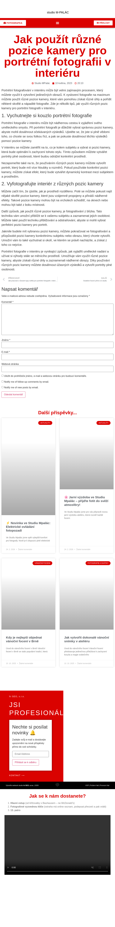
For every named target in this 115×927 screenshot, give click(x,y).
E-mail (5, 354)
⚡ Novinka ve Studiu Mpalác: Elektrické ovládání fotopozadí (28, 528)
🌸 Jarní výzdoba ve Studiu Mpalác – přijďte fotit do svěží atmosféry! (86, 503)
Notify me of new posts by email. (21, 389)
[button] (57, 25)
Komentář (7, 304)
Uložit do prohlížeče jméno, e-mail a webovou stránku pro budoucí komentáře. (45, 378)
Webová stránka (10, 366)
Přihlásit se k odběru (25, 764)
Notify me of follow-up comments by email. (26, 384)
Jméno (5, 342)
